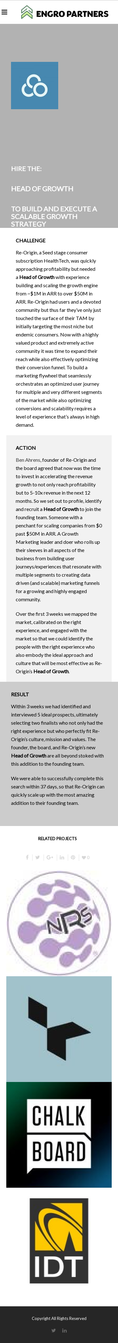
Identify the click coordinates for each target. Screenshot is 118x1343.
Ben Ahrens (28, 460)
